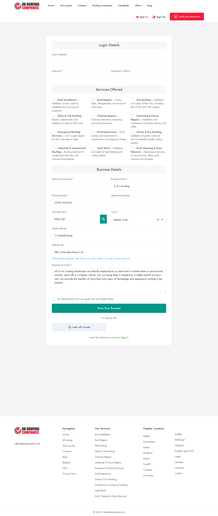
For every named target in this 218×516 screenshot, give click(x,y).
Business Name (118, 179)
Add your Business (186, 16)
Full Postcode (58, 212)
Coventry (147, 469)
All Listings (68, 440)
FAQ (65, 468)
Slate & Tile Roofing (105, 451)
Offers (138, 5)
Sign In (142, 17)
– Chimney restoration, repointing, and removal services (107, 119)
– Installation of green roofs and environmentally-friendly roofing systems (147, 137)
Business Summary (61, 265)
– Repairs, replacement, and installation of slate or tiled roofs (68, 119)
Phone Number (59, 195)
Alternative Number (120, 195)
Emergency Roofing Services (109, 468)
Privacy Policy (106, 299)
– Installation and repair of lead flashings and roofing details (107, 151)
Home (51, 5)
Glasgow (179, 445)
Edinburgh (180, 439)
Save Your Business (109, 308)
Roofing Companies (102, 5)
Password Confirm (120, 71)
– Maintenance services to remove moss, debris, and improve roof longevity (147, 153)
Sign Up (159, 17)
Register (66, 462)
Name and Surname (62, 179)
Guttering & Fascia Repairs (108, 462)
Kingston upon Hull (184, 451)
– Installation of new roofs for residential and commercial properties (65, 105)
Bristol (146, 458)
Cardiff (146, 464)
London (178, 473)
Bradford (147, 453)
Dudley (178, 434)
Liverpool (179, 467)
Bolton (146, 447)
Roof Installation (102, 434)
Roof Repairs (101, 440)
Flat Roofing (101, 445)
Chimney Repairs (103, 457)
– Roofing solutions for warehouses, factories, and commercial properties (69, 153)
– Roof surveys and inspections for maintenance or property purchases (108, 135)
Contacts (82, 5)
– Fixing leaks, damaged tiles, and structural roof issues (108, 103)
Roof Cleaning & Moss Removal (110, 496)
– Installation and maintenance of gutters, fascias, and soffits (148, 121)
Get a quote (66, 5)
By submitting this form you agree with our (85, 299)
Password (56, 71)
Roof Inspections (103, 473)
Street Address (59, 228)
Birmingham (149, 441)
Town (113, 212)
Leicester (179, 462)
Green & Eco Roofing (106, 479)
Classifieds (123, 5)
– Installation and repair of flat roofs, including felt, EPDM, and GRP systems (147, 103)
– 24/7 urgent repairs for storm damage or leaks (68, 135)
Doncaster (148, 475)
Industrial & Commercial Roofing (111, 485)
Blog (149, 5)
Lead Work (100, 490)
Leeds (177, 456)
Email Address (59, 54)
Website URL (58, 245)
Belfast (146, 436)
